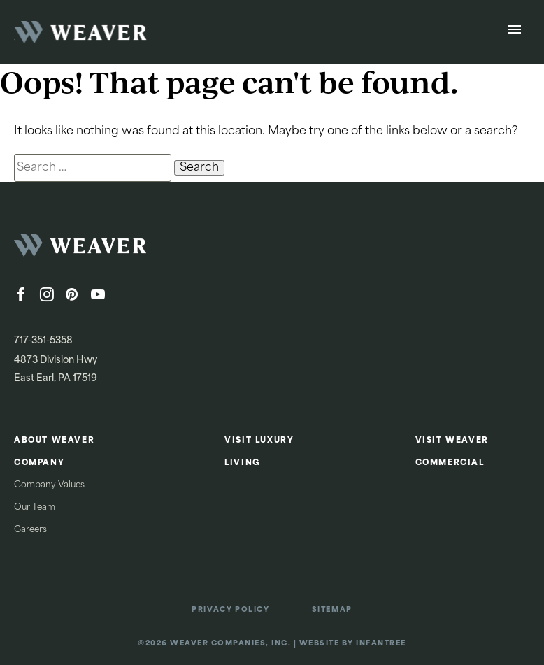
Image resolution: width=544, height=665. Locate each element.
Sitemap (332, 610)
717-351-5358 (43, 340)
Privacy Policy (230, 610)
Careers (30, 530)
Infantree (381, 644)
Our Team (34, 507)
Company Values (49, 485)
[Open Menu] (514, 32)
